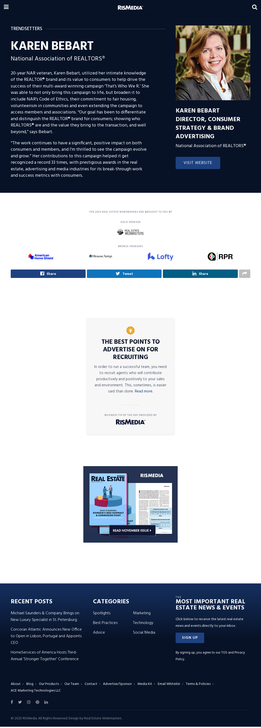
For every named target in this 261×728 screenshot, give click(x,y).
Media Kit (144, 685)
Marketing (142, 614)
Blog (29, 685)
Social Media (144, 634)
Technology (143, 624)
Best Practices (105, 624)
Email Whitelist (169, 685)
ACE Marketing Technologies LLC (36, 692)
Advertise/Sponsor (117, 685)
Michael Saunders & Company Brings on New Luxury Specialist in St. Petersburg (45, 617)
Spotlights (101, 614)
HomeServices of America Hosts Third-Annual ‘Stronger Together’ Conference (45, 657)
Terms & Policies (198, 685)
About (16, 685)
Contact (91, 685)
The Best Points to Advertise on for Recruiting (130, 351)
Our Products (49, 685)
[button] (190, 639)
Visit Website (198, 163)
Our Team (71, 685)
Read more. (144, 393)
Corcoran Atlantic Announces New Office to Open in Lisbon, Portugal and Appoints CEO (46, 637)
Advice (99, 634)
